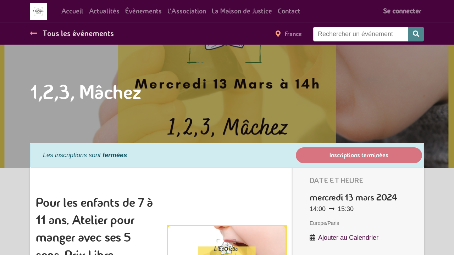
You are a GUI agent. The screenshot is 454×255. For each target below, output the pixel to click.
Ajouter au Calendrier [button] (348, 237)
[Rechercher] (416, 34)
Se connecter (402, 11)
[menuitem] (72, 11)
